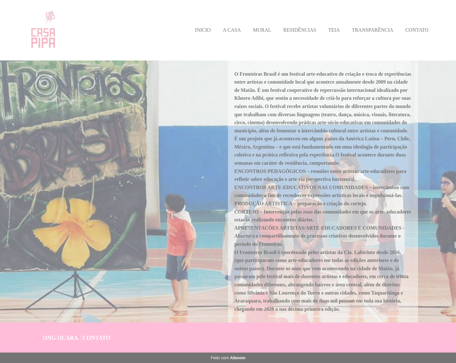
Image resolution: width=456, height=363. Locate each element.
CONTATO (416, 30)
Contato (97, 338)
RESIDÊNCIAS (299, 30)
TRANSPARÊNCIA (372, 30)
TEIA (333, 30)
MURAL (262, 30)
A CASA (232, 30)
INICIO (203, 30)
